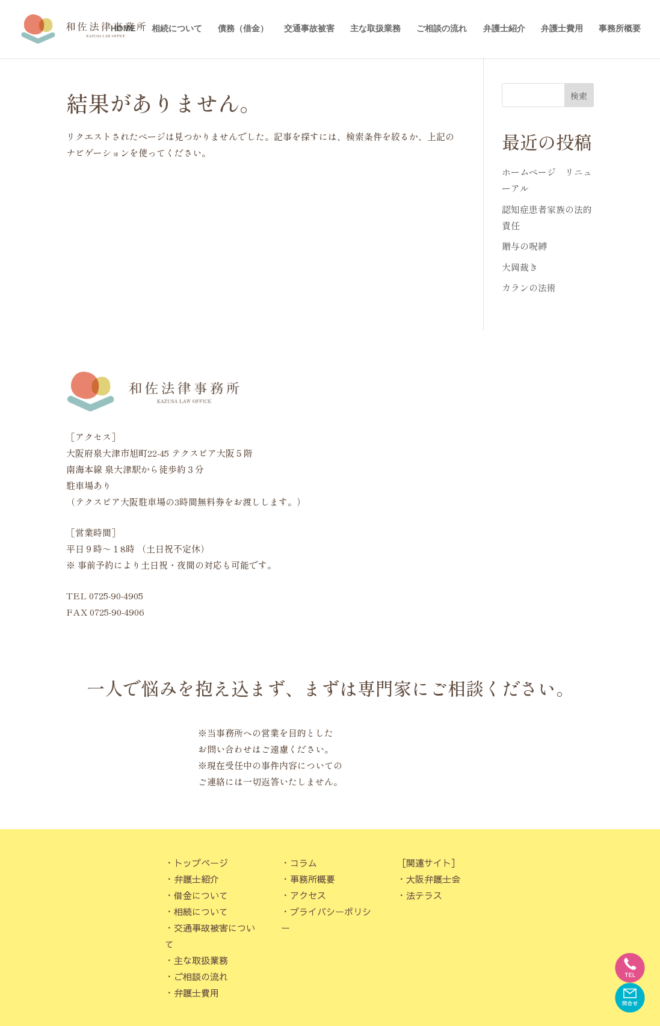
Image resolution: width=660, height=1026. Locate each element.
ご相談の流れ (441, 30)
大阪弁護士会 (433, 879)
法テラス (424, 895)
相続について (177, 30)
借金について (201, 895)
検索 (578, 96)
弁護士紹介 (504, 30)
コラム (303, 862)
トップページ (201, 862)
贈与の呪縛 (524, 246)
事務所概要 (620, 30)
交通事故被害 (309, 30)
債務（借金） (243, 30)
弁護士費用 (562, 30)
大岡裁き (520, 267)
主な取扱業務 (375, 30)
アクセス (308, 895)
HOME (123, 30)
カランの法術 (529, 287)
